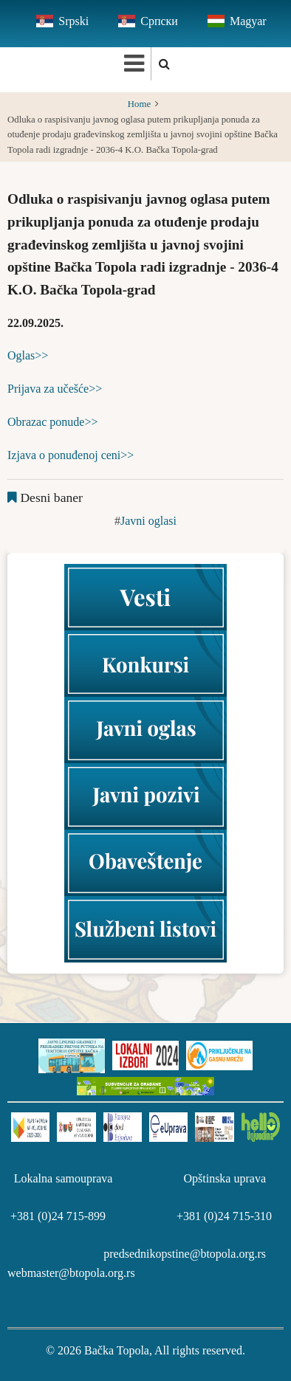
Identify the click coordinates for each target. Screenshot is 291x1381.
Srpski (73, 21)
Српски (159, 21)
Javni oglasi (148, 520)
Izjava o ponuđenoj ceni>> (70, 455)
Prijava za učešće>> (54, 388)
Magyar (248, 21)
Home (139, 104)
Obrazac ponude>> (52, 422)
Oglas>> (27, 355)
